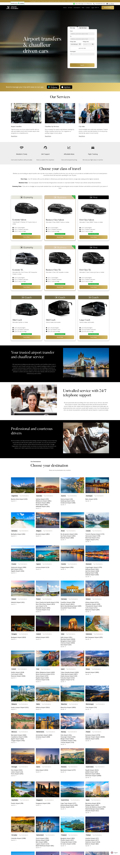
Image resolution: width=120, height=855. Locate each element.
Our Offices (111, 3)
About (65, 7)
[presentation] (81, 59)
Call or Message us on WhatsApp (83, 3)
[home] (12, 7)
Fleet (83, 7)
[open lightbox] (26, 208)
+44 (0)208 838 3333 (100, 3)
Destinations (77, 7)
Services (70, 7)
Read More (14, 136)
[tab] (72, 28)
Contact (88, 7)
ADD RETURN (82, 48)
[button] (97, 7)
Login (92, 7)
